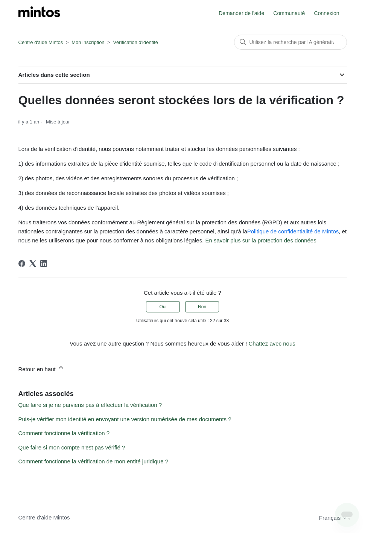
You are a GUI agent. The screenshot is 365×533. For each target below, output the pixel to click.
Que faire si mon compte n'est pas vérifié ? (71, 447)
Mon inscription (87, 42)
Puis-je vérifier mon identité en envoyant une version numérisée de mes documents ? (124, 419)
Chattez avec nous (272, 343)
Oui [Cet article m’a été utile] (163, 306)
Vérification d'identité (135, 42)
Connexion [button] (326, 13)
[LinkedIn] (43, 263)
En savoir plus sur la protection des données (260, 240)
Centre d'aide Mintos (40, 42)
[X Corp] (32, 263)
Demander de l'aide (241, 13)
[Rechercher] (290, 42)
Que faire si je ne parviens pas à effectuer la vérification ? (90, 405)
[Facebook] (21, 263)
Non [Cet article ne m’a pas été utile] (202, 306)
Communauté (289, 13)
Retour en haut (41, 368)
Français (333, 518)
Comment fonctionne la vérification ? (64, 433)
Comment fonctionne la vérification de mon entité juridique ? (93, 461)
